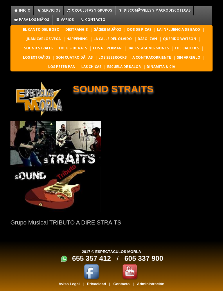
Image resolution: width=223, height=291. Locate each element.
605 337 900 (144, 258)
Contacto (121, 284)
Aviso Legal (69, 284)
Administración (151, 284)
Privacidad (96, 284)
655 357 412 (91, 258)
